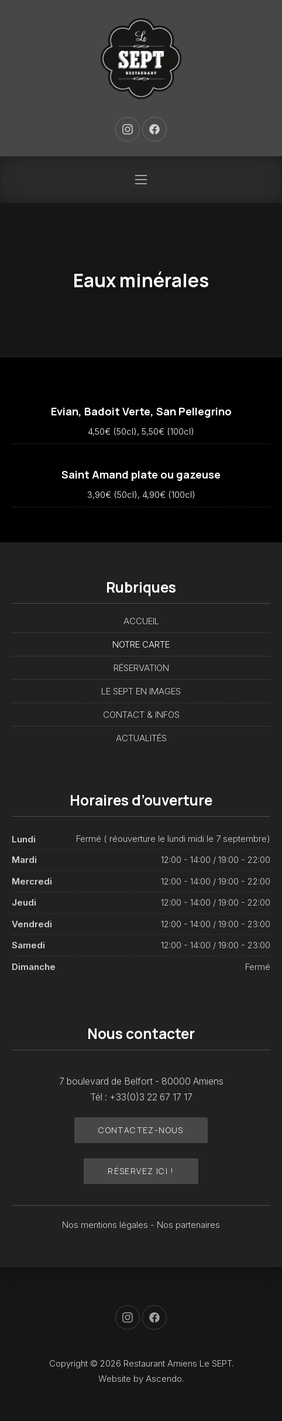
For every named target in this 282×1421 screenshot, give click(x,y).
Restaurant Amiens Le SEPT (177, 1363)
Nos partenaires (188, 1224)
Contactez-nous (141, 1130)
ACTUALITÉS (141, 738)
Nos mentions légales (106, 1224)
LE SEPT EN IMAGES (141, 691)
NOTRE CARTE (141, 644)
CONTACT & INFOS (141, 714)
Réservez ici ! (141, 1170)
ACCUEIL (141, 621)
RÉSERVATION (141, 667)
